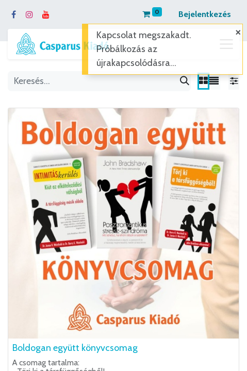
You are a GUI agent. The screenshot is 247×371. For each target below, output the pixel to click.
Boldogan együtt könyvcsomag (75, 347)
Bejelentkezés (204, 14)
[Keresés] (184, 81)
